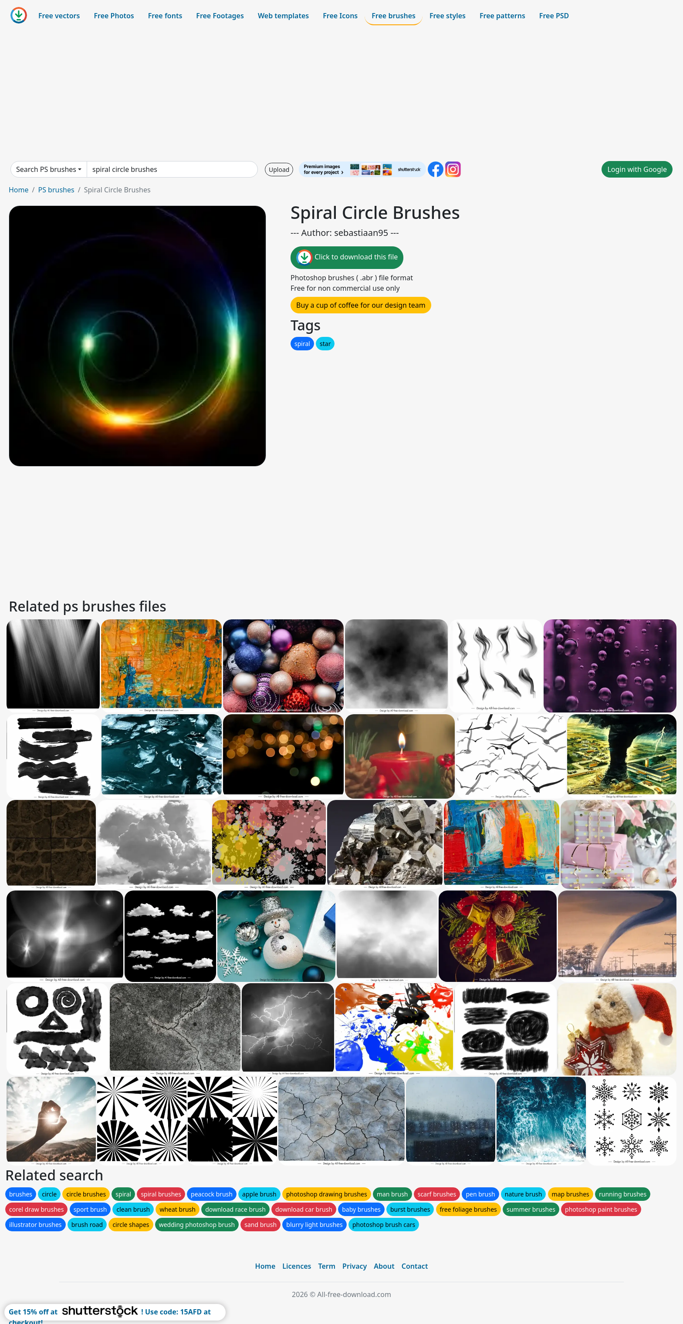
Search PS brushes (46, 169)
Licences (296, 1266)
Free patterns (502, 15)
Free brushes (394, 15)
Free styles (447, 15)
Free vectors (59, 15)
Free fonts (165, 15)
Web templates (283, 15)
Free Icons (340, 15)
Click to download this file (347, 257)
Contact (415, 1266)
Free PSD (554, 15)
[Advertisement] (341, 93)
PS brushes (56, 190)
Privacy (354, 1266)
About (384, 1266)
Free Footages (220, 15)
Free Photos (114, 15)
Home (19, 190)
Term (326, 1266)
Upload (279, 169)
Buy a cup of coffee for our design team (361, 305)
